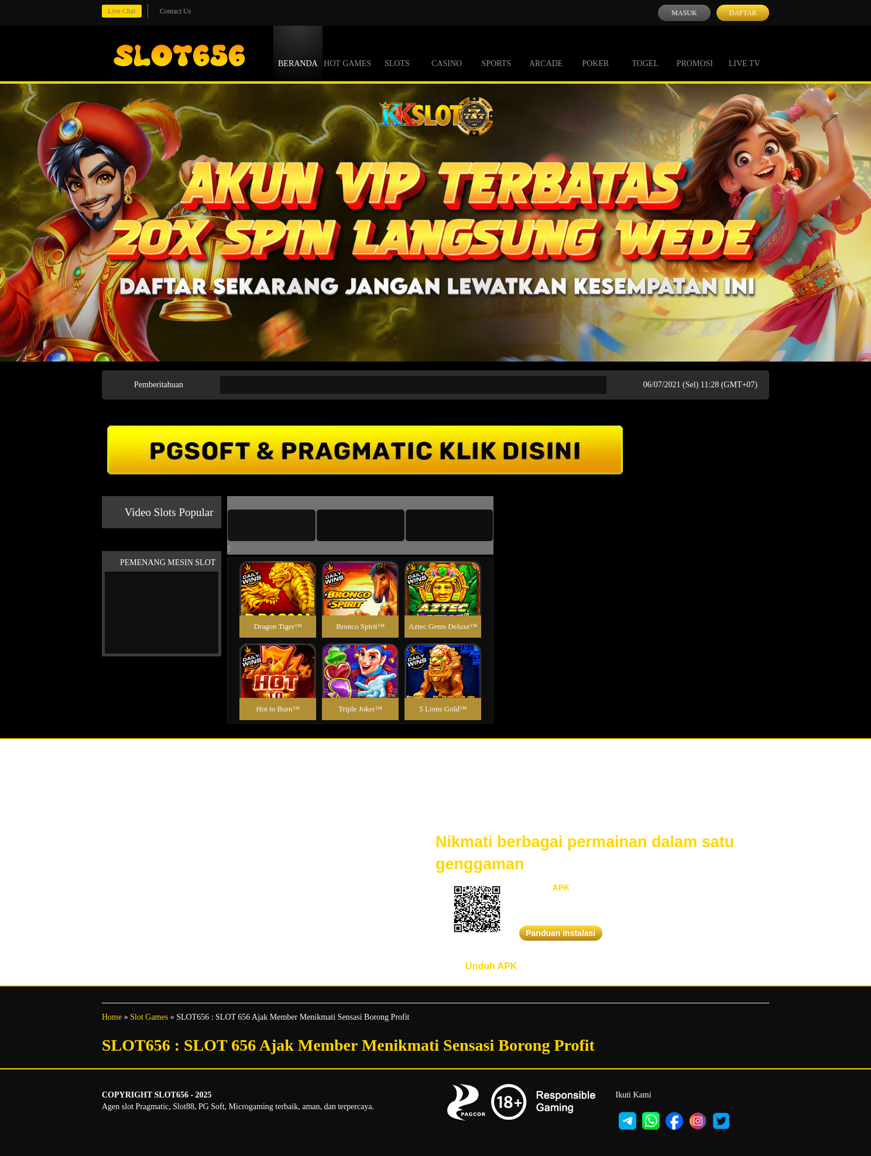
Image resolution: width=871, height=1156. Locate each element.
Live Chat (122, 11)
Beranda (298, 52)
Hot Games (347, 52)
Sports (497, 52)
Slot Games (149, 1017)
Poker (595, 52)
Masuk (684, 13)
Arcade (546, 52)
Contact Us (175, 11)
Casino (446, 52)
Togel (645, 52)
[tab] (272, 525)
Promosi (695, 52)
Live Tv (744, 52)
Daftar (742, 13)
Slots (397, 52)
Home (112, 1017)
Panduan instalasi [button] (560, 933)
